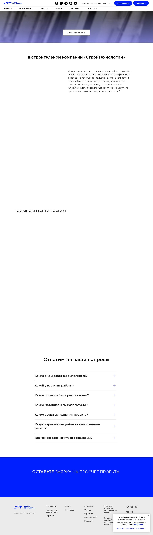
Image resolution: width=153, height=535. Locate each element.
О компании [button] (25, 9)
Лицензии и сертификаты (52, 511)
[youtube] (75, 3)
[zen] (70, 3)
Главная (8, 9)
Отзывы (87, 510)
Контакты (92, 9)
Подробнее (138, 524)
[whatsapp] (56, 3)
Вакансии (88, 521)
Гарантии (88, 514)
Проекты (44, 9)
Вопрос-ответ (90, 517)
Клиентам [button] (74, 9)
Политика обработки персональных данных (110, 509)
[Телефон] (127, 508)
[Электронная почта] (135, 508)
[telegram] (66, 3)
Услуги (59, 9)
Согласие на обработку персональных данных (110, 521)
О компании (51, 506)
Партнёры (50, 516)
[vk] (61, 3)
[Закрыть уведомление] (148, 516)
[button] (76, 32)
